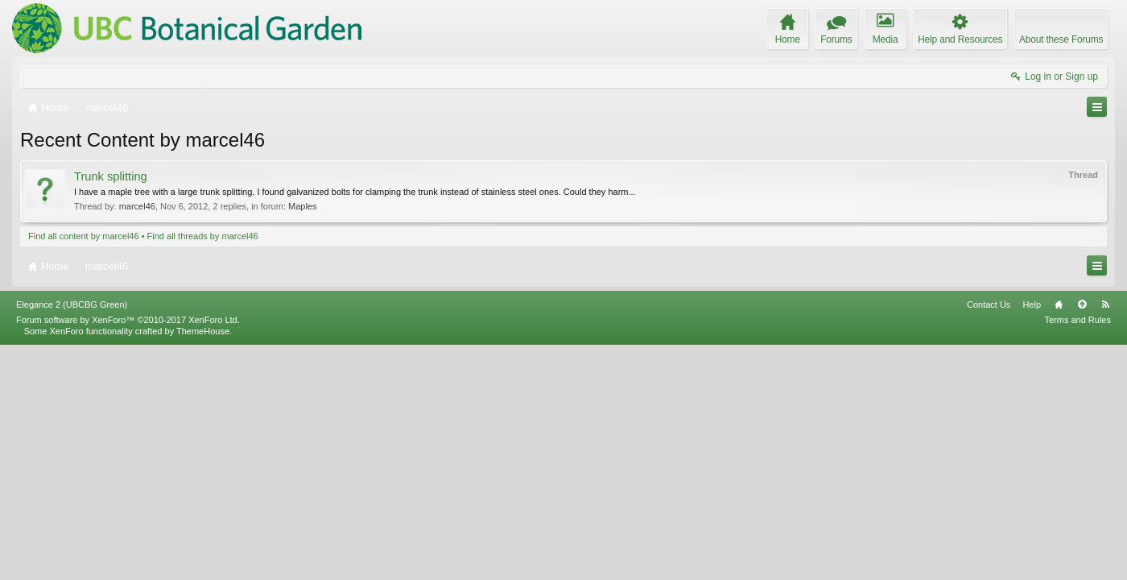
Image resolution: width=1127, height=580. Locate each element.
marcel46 (137, 206)
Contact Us (988, 539)
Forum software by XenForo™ (128, 554)
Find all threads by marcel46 (202, 236)
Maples (302, 206)
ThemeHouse (202, 565)
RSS (1105, 539)
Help (1031, 539)
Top (1082, 539)
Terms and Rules (1077, 554)
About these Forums (1061, 39)
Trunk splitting (110, 176)
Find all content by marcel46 (83, 236)
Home (1058, 539)
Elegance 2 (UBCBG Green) (71, 539)
